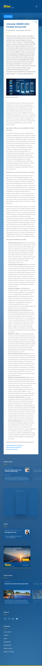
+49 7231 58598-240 (10, 537)
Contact (6, 635)
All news (7, 16)
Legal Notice (7, 632)
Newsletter (7, 645)
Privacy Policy (8, 648)
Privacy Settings (9, 652)
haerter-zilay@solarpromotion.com (13, 536)
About (5, 639)
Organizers (7, 642)
